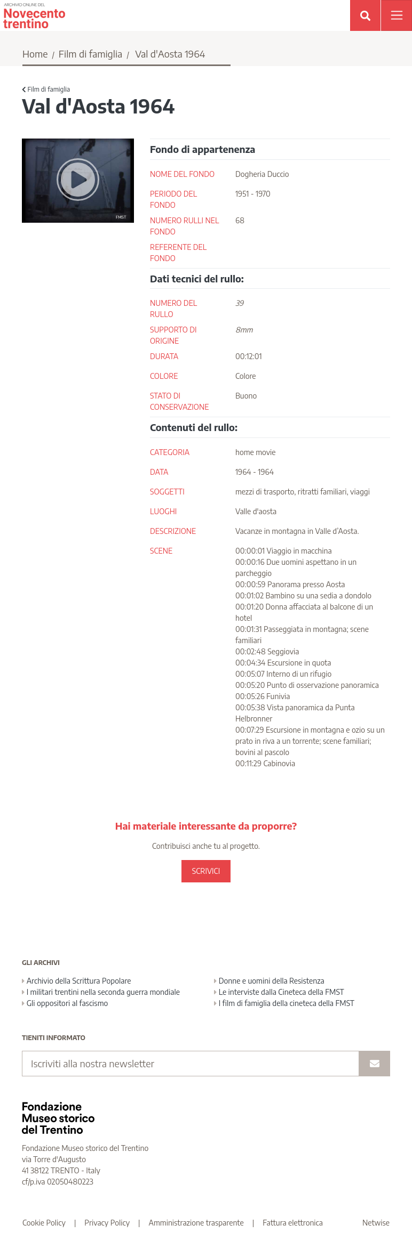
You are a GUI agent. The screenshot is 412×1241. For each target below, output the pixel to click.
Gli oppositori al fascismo (65, 1003)
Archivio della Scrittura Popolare (76, 980)
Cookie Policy (44, 1222)
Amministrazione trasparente (196, 1222)
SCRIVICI (206, 870)
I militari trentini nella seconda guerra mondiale (101, 991)
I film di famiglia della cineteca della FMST (284, 1003)
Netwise (376, 1222)
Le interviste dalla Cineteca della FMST (279, 991)
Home (35, 53)
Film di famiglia (91, 53)
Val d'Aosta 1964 (170, 53)
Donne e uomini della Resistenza (269, 980)
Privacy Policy (107, 1222)
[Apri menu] (396, 15)
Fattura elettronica (293, 1222)
